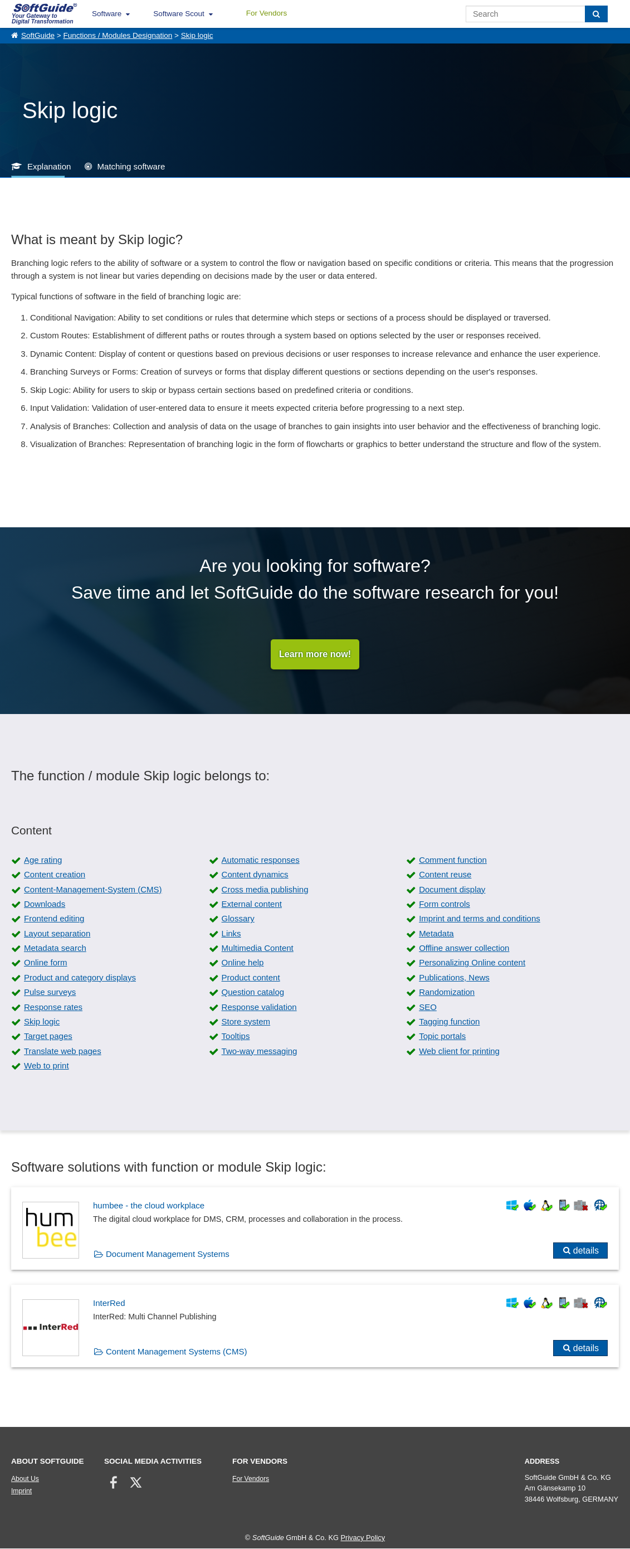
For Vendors (266, 13)
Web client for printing (459, 1051)
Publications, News (454, 977)
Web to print (46, 1066)
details (586, 1250)
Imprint (21, 1491)
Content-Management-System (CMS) (93, 889)
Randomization (447, 992)
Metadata (436, 933)
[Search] (596, 14)
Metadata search (55, 948)
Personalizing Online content (472, 963)
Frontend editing (54, 919)
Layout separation (57, 933)
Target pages (48, 1036)
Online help (243, 963)
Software (106, 13)
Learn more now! (315, 654)
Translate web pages (62, 1051)
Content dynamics (255, 875)
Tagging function (449, 1022)
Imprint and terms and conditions (479, 919)
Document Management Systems (167, 1254)
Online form (45, 963)
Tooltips (236, 1036)
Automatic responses (261, 860)
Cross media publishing (265, 889)
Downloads (44, 904)
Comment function (453, 860)
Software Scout (178, 13)
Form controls (444, 904)
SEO (428, 1007)
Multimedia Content (258, 948)
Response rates (53, 1007)
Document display (452, 889)
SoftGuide (38, 35)
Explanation (49, 166)
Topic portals (442, 1036)
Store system (246, 1022)
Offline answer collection (464, 948)
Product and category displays (80, 977)
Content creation (54, 875)
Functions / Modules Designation (117, 35)
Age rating (43, 860)
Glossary (238, 919)
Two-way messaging (259, 1051)
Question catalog (253, 992)
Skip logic (197, 35)
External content (252, 904)
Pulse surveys (50, 992)
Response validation (259, 1007)
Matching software (131, 166)
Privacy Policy (362, 1537)
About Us (25, 1479)
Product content (251, 977)
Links (231, 933)
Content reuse (445, 875)
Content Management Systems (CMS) (176, 1351)
